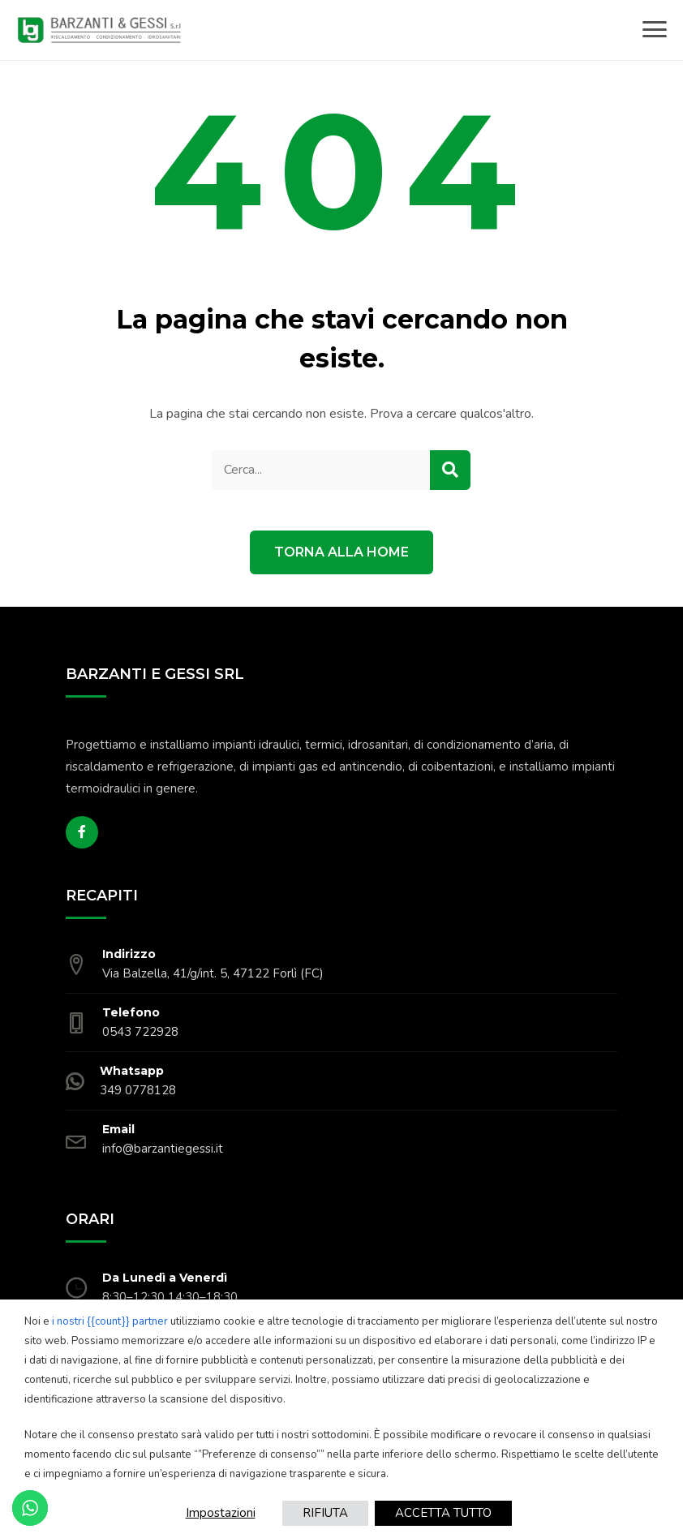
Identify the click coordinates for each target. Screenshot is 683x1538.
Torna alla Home (341, 552)
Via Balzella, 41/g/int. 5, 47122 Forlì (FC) (213, 973)
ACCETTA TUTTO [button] (443, 1513)
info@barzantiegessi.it (162, 1149)
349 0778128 (138, 1090)
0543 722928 (140, 1032)
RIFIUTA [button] (325, 1513)
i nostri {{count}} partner (110, 1321)
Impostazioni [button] (221, 1513)
